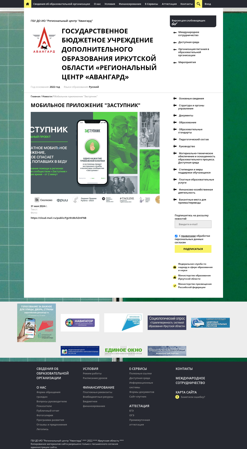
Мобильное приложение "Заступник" (76, 96)
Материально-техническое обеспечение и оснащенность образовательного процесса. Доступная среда (196, 157)
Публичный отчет (48, 410)
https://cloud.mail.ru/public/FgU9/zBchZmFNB (58, 218)
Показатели (44, 406)
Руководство (187, 146)
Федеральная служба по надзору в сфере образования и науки (195, 267)
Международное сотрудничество (46, 11)
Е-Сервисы (151, 4)
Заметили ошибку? (193, 397)
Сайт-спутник (137, 396)
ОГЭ (131, 415)
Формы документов (141, 392)
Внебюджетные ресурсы (98, 396)
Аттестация (169, 4)
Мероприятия (187, 62)
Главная (35, 96)
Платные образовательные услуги (196, 181)
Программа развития (50, 420)
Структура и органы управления (191, 107)
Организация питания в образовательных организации (107, 11)
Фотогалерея (45, 415)
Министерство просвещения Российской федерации (195, 285)
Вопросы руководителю (52, 401)
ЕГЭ (131, 410)
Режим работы (92, 373)
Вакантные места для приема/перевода (192, 201)
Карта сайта (186, 392)
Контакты (187, 4)
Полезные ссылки (140, 373)
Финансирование (130, 4)
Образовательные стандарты (190, 131)
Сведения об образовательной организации (61, 4)
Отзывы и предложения (52, 424)
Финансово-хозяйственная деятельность (195, 191)
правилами (188, 236)
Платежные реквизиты (97, 392)
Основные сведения (191, 98)
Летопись (43, 429)
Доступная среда (188, 42)
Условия (110, 4)
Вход (208, 4)
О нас (97, 4)
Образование (187, 122)
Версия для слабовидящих (188, 20)
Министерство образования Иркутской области (194, 277)
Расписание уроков (95, 378)
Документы (186, 115)
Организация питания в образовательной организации (193, 52)
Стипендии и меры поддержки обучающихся (194, 171)
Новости (47, 96)
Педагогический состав (194, 139)
